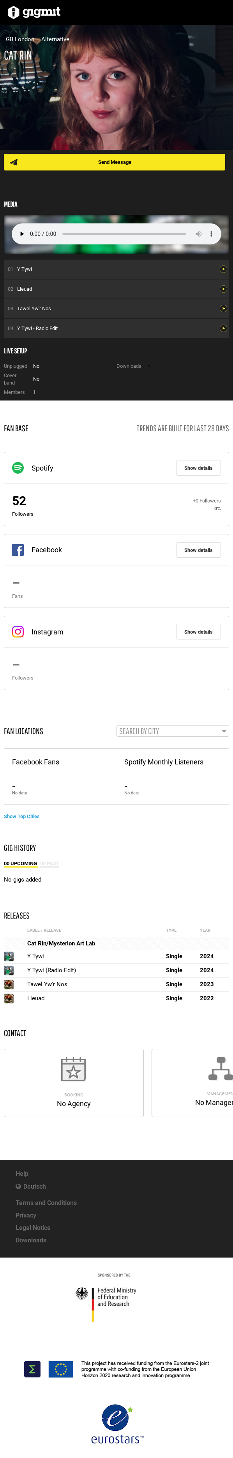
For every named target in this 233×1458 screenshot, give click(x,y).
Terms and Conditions (46, 1203)
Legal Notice (33, 1227)
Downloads (31, 1240)
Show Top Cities (22, 816)
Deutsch (34, 1186)
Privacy (26, 1215)
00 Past (49, 863)
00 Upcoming (21, 863)
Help (22, 1173)
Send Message (114, 162)
